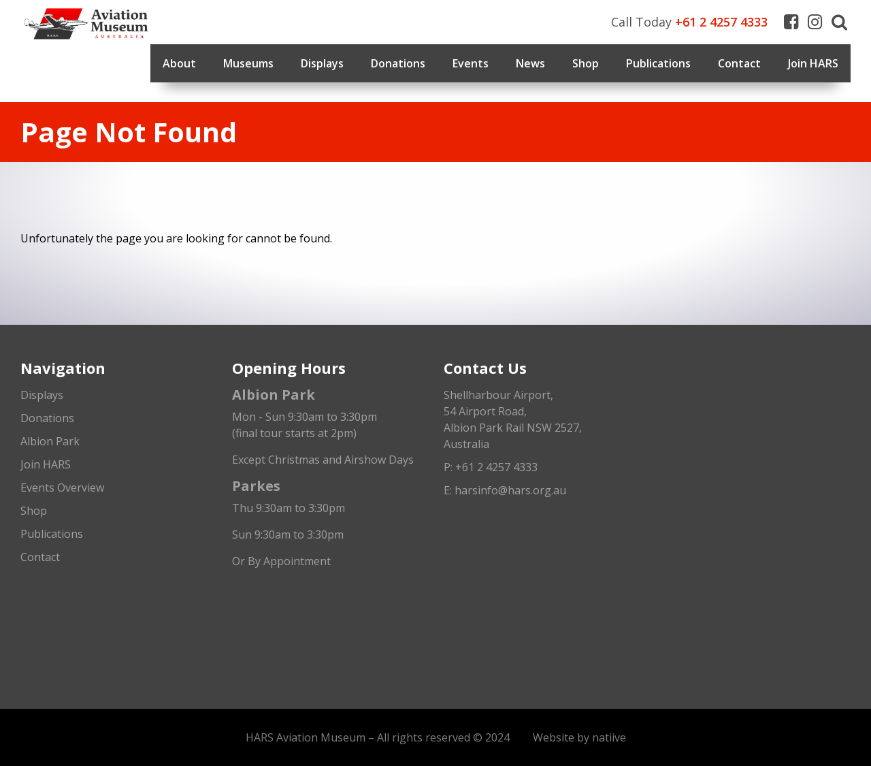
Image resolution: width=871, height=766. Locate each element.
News (530, 63)
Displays (322, 63)
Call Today (689, 22)
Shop (585, 63)
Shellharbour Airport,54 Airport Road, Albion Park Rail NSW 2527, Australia (513, 419)
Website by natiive (579, 737)
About (179, 63)
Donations (398, 63)
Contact (739, 63)
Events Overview (62, 487)
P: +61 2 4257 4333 (491, 467)
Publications (658, 63)
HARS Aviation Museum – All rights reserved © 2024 (378, 737)
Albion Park (50, 441)
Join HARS (813, 63)
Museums (248, 63)
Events (471, 63)
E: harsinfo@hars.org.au (505, 490)
